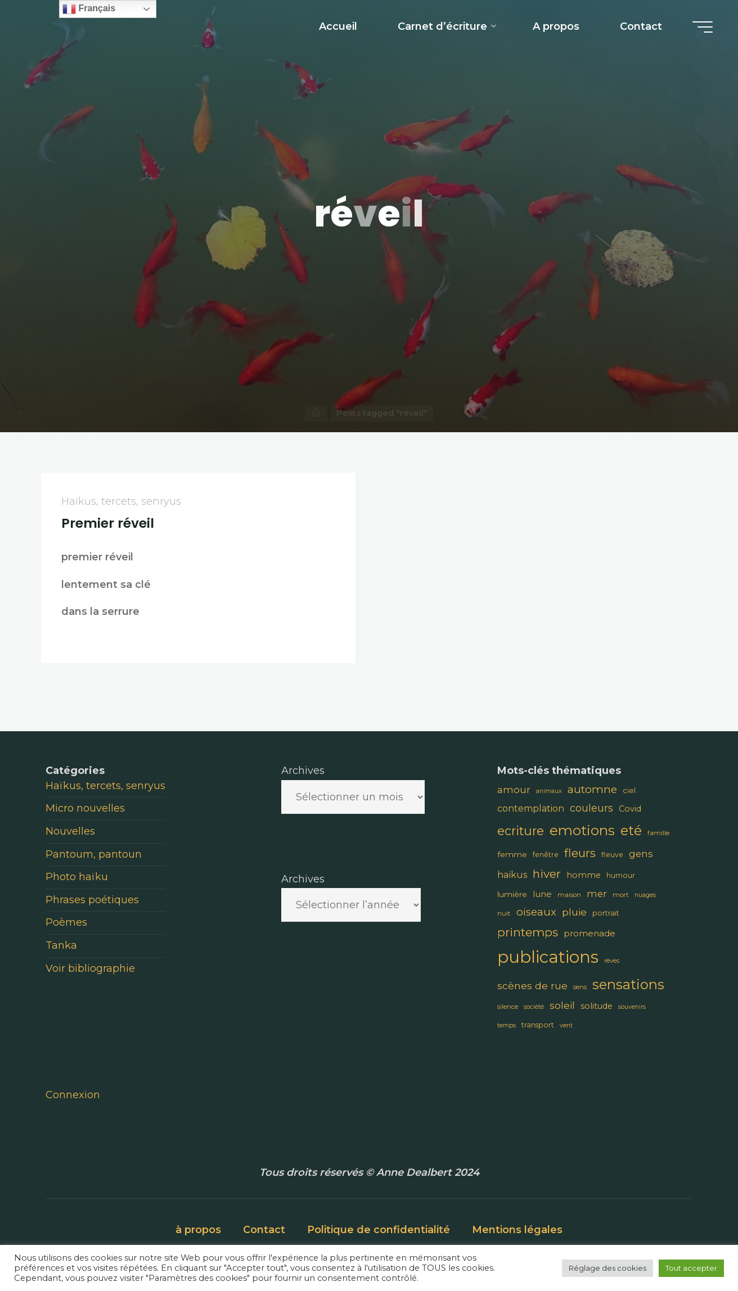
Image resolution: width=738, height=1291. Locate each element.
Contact (264, 1230)
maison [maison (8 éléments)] (569, 895)
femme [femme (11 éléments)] (512, 854)
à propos (198, 1230)
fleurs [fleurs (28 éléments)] (580, 853)
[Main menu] (702, 27)
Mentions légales (517, 1230)
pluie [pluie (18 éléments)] (574, 912)
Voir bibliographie (90, 968)
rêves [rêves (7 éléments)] (611, 960)
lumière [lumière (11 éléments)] (512, 894)
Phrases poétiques (92, 900)
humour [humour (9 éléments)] (620, 875)
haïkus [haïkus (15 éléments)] (512, 874)
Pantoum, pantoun (94, 854)
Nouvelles (70, 831)
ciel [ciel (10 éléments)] (629, 790)
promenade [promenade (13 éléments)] (589, 933)
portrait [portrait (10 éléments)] (605, 912)
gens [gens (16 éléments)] (641, 853)
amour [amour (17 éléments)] (513, 789)
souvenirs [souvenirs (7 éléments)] (632, 1007)
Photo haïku (77, 877)
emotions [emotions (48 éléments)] (582, 830)
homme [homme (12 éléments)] (583, 875)
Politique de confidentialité (378, 1230)
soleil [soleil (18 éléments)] (562, 1005)
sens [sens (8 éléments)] (580, 987)
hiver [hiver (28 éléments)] (547, 874)
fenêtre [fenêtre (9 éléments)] (546, 854)
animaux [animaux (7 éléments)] (549, 791)
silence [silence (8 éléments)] (507, 1007)
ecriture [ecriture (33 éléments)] (520, 830)
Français (88, 9)
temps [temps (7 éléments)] (506, 1025)
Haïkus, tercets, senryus (121, 501)
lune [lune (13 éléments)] (542, 894)
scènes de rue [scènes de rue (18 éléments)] (532, 985)
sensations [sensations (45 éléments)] (628, 984)
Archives (303, 770)
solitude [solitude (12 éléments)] (596, 1006)
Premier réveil (107, 523)
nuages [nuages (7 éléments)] (645, 895)
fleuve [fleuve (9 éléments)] (612, 854)
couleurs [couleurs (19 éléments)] (591, 808)
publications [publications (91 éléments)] (547, 957)
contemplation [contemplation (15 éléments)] (530, 808)
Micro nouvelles (85, 808)
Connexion (73, 1095)
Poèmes (66, 922)
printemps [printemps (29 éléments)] (527, 932)
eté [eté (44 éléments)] (631, 830)
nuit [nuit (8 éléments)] (504, 913)
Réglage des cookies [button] (607, 1267)
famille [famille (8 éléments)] (658, 833)
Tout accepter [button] (691, 1267)
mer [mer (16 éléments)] (597, 893)
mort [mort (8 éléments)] (621, 895)
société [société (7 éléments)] (534, 1007)
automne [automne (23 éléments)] (592, 789)
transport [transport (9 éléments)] (537, 1025)
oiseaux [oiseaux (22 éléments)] (536, 911)
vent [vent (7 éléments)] (566, 1025)
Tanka (61, 945)
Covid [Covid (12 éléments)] (630, 809)
